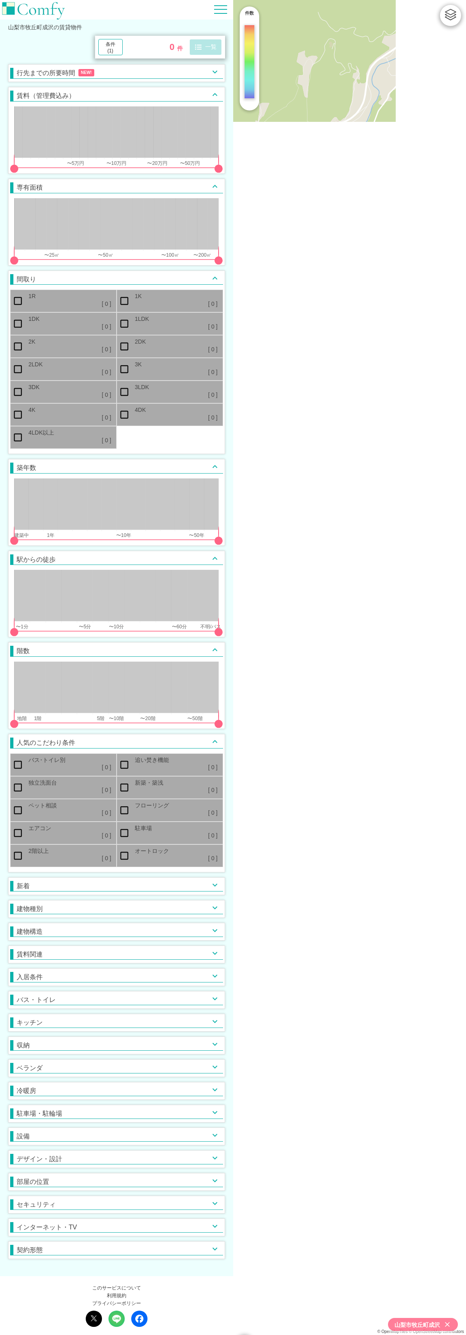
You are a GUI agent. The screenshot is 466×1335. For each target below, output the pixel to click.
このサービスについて (116, 1288)
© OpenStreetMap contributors (436, 1331)
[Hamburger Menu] (220, 9)
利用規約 (116, 1295)
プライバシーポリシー (116, 1303)
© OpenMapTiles (392, 1331)
